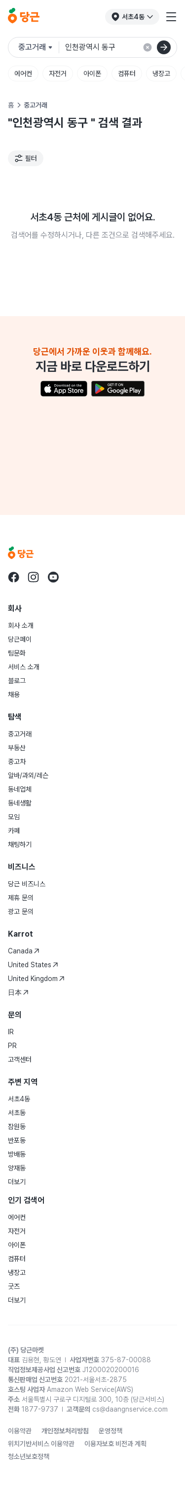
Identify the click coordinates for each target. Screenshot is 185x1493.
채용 (14, 694)
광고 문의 (21, 911)
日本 (18, 992)
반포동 (17, 1140)
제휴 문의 (21, 898)
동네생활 (20, 803)
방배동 (17, 1154)
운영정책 (110, 1431)
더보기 (17, 1182)
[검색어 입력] (121, 47)
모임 (14, 817)
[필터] (25, 158)
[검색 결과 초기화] (147, 47)
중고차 (17, 761)
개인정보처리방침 (65, 1431)
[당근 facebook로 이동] (14, 577)
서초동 (17, 1113)
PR (12, 1046)
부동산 (17, 748)
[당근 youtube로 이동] (53, 577)
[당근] (23, 17)
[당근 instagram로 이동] (33, 577)
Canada (23, 951)
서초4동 (19, 1099)
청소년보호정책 (28, 1456)
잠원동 (17, 1126)
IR (11, 1032)
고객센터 (20, 1059)
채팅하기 (20, 844)
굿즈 (14, 1286)
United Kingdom (36, 979)
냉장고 (161, 73)
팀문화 (17, 653)
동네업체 (20, 789)
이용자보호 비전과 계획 (115, 1444)
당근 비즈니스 (26, 884)
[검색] (164, 47)
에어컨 (23, 73)
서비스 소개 (23, 667)
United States (33, 965)
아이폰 (92, 73)
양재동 (17, 1168)
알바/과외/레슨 (28, 775)
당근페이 (20, 639)
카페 (14, 831)
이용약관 (20, 1431)
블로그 (17, 681)
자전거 (58, 73)
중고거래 (20, 734)
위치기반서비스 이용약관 (41, 1444)
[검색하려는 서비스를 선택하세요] (38, 47)
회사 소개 (21, 625)
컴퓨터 (127, 73)
